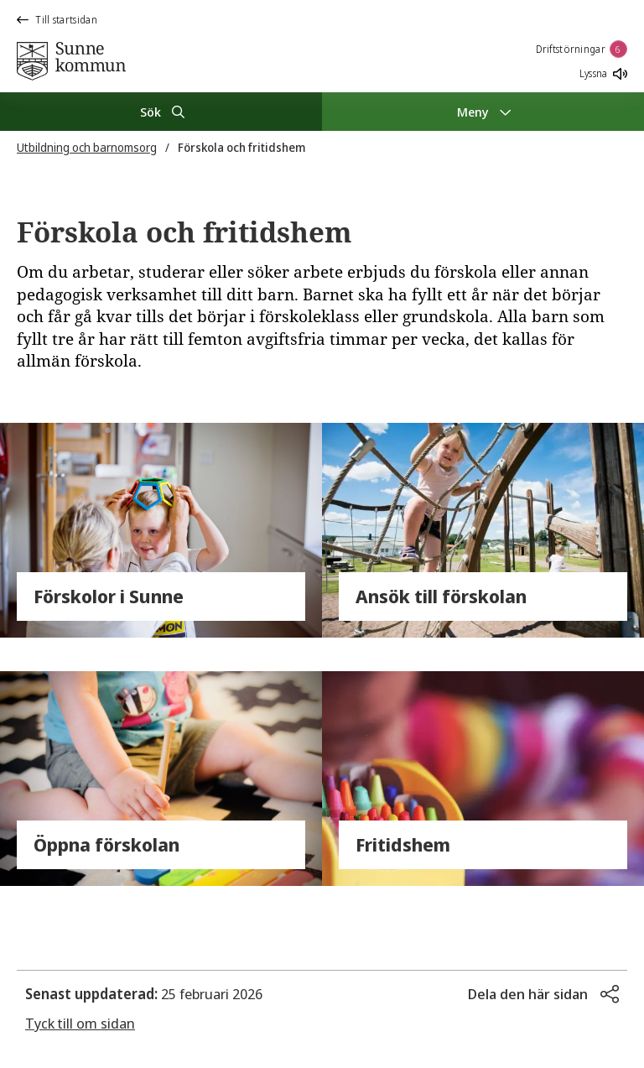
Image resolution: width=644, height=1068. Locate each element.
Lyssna (603, 73)
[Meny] (483, 111)
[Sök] (161, 111)
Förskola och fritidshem (241, 147)
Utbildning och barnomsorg (87, 147)
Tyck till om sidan (80, 1023)
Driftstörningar (582, 49)
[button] (543, 994)
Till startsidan (57, 20)
